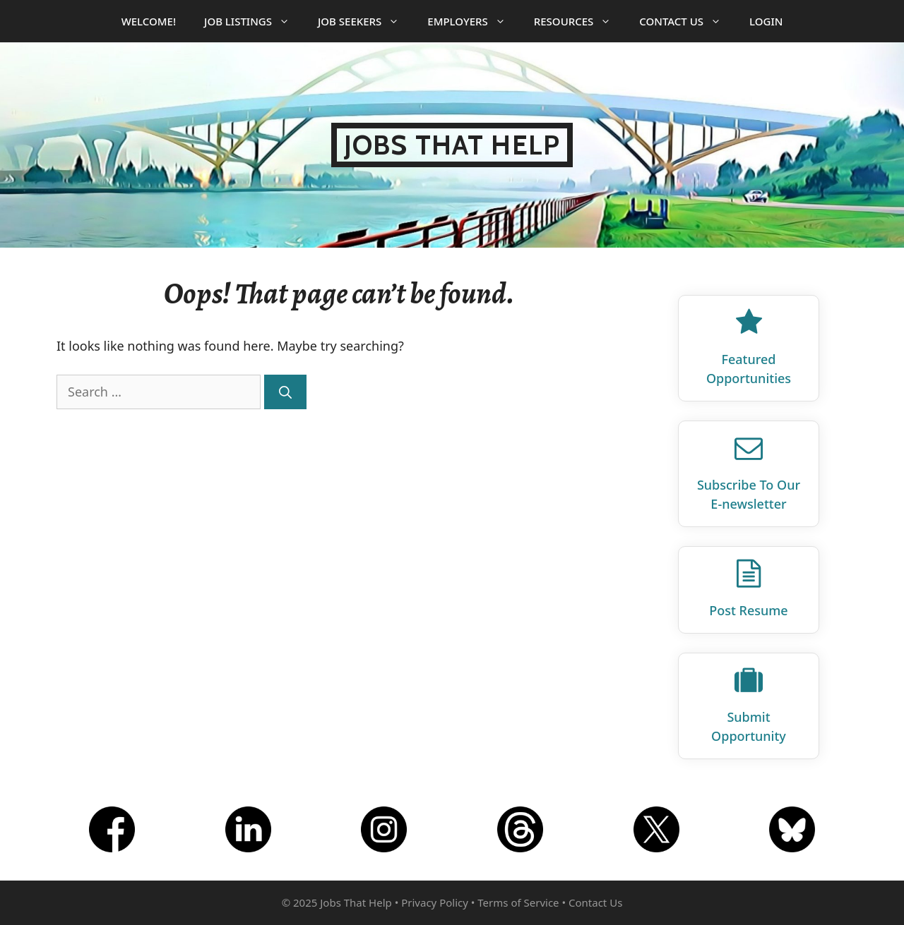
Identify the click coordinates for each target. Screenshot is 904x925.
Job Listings (254, 21)
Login (766, 21)
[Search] (285, 392)
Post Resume (748, 610)
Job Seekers (365, 21)
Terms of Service (518, 902)
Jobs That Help (452, 145)
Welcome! (148, 21)
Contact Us (687, 21)
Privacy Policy (434, 902)
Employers (473, 21)
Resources (580, 21)
